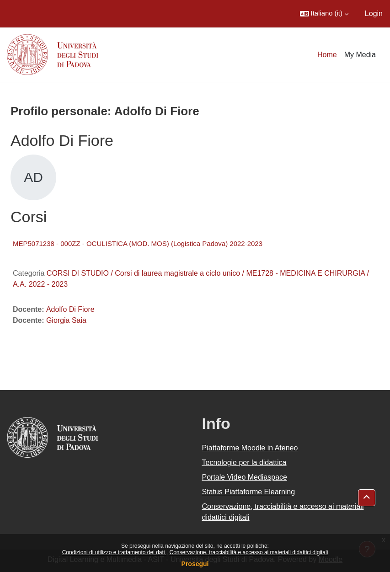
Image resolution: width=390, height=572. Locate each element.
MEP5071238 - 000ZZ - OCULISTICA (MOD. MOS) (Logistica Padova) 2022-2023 (137, 243)
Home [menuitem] (327, 55)
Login (374, 13)
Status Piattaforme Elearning (248, 492)
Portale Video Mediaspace (245, 477)
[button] (324, 13)
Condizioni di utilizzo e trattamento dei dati (114, 552)
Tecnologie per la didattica (244, 462)
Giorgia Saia (66, 320)
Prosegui (195, 563)
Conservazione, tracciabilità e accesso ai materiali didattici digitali (248, 552)
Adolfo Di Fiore (70, 309)
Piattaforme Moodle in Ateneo (250, 448)
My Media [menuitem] (360, 55)
